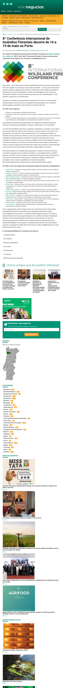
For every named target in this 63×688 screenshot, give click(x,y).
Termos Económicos (24, 26)
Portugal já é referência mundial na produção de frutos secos (24, 283)
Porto (14, 34)
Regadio (42, 21)
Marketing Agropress (24, 50)
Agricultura (6, 389)
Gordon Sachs (10, 184)
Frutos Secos (34, 21)
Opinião (18, 17)
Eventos (21, 22)
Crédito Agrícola (13, 22)
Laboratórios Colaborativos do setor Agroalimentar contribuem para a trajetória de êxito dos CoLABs (54, 285)
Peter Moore (9, 199)
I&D (58, 16)
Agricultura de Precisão (15, 21)
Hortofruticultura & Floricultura (12, 423)
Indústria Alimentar (51, 21)
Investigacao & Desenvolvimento (12, 429)
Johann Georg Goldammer (13, 189)
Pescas (5, 440)
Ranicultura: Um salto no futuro (12, 681)
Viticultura (5, 16)
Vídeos (5, 449)
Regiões (5, 26)
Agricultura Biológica (37, 17)
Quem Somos (17, 11)
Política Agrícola (25, 17)
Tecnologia (5, 17)
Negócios (4, 22)
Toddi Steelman (10, 204)
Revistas (3, 11)
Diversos (6, 409)
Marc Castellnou (10, 195)
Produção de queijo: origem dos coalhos (15, 650)
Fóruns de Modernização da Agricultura (14, 418)
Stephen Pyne (10, 169)
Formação (27, 22)
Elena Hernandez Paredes (13, 177)
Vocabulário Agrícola (13, 26)
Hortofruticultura (23, 16)
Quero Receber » (31, 334)
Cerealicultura (13, 16)
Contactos (10, 11)
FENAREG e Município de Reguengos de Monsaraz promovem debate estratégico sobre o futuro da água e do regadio (39, 286)
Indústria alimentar (8, 427)
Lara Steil (8, 191)
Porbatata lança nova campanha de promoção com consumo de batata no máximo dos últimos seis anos (9, 285)
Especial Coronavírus (9, 411)
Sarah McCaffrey (10, 202)
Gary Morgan (9, 180)
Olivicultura (26, 21)
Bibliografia (5, 28)
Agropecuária (43, 16)
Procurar (42, 29)
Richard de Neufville (11, 173)
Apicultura (5, 21)
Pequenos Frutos (34, 16)
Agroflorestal (52, 16)
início (5, 34)
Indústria (11, 17)
